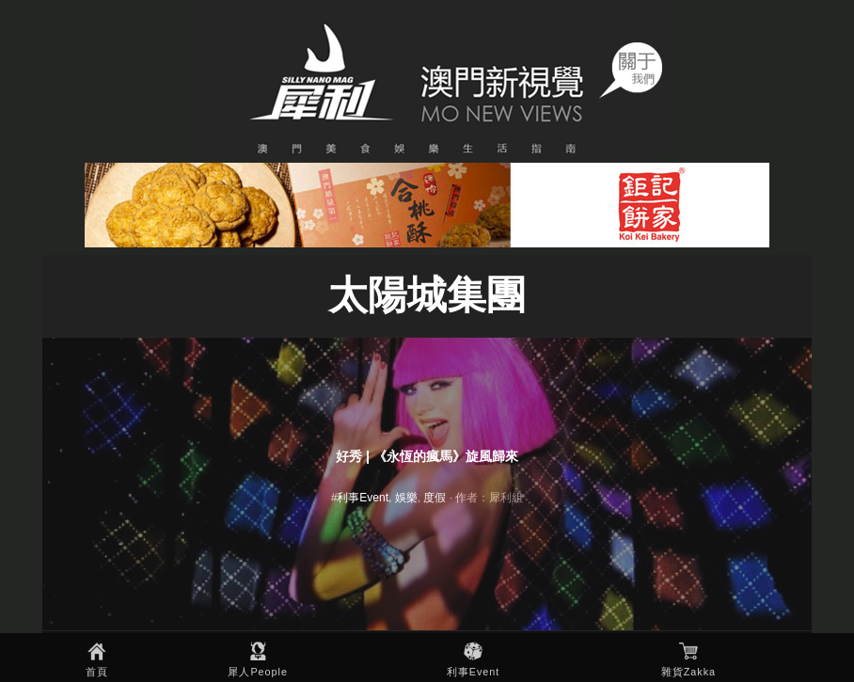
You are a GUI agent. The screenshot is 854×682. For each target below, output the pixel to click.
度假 (434, 497)
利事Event (473, 671)
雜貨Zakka (688, 671)
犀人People (258, 671)
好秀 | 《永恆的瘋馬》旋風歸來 (427, 456)
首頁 (97, 671)
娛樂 (406, 497)
